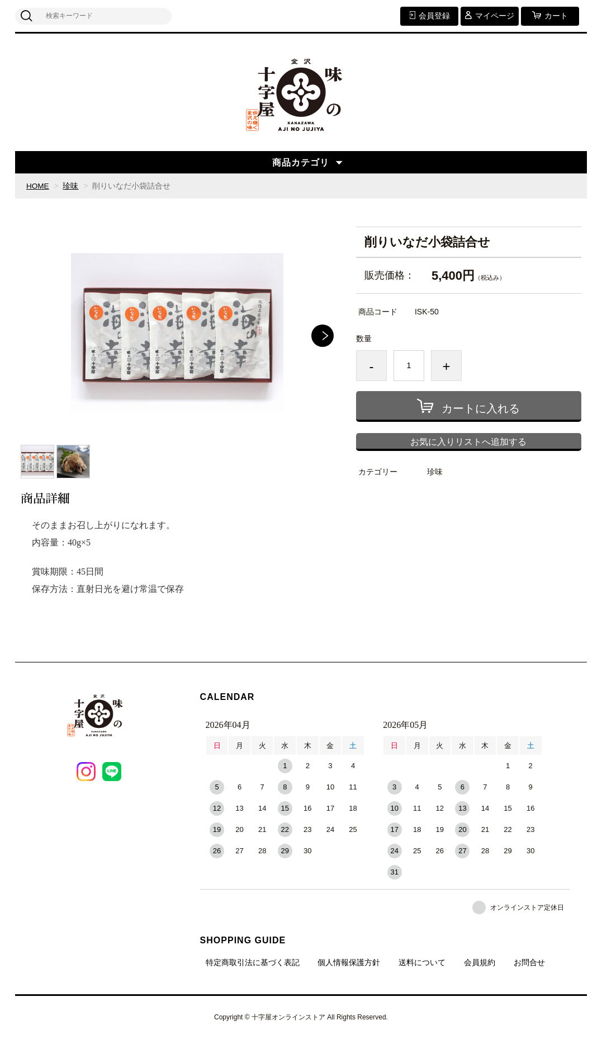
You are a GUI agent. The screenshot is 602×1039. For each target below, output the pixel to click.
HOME (38, 185)
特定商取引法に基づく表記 (253, 962)
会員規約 (479, 962)
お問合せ (529, 962)
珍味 (71, 185)
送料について (422, 962)
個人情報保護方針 (348, 962)
